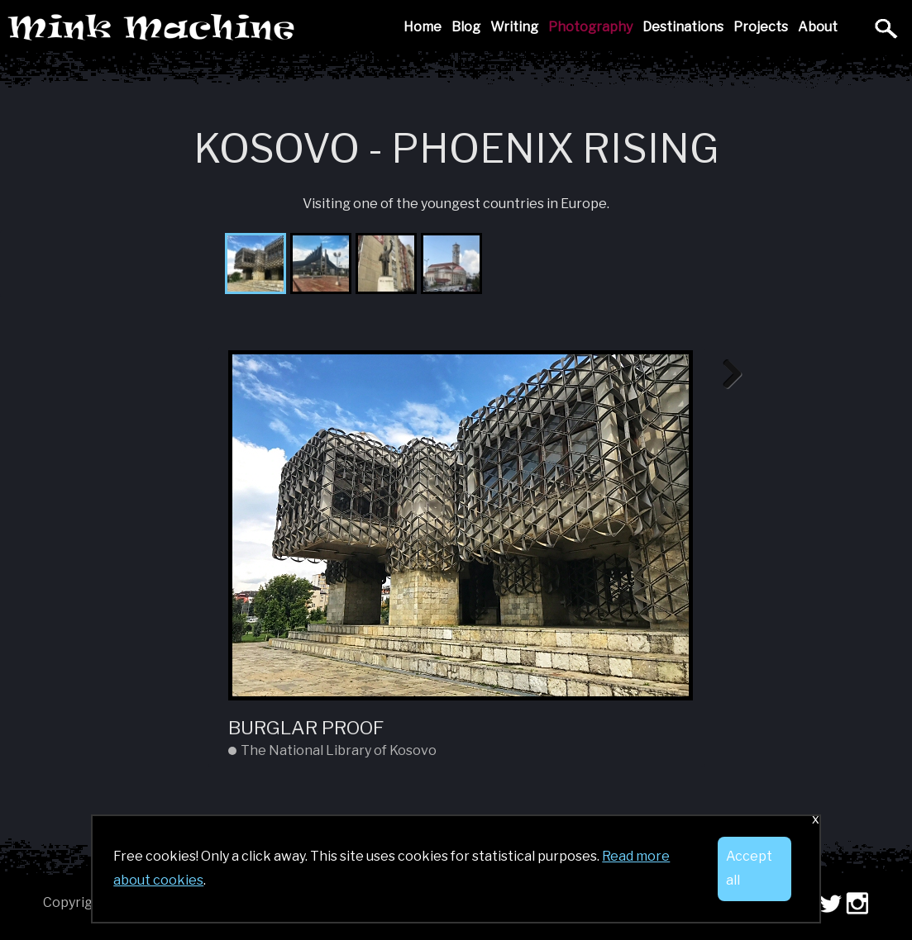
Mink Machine (268, 29)
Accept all (749, 868)
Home (422, 27)
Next (725, 375)
